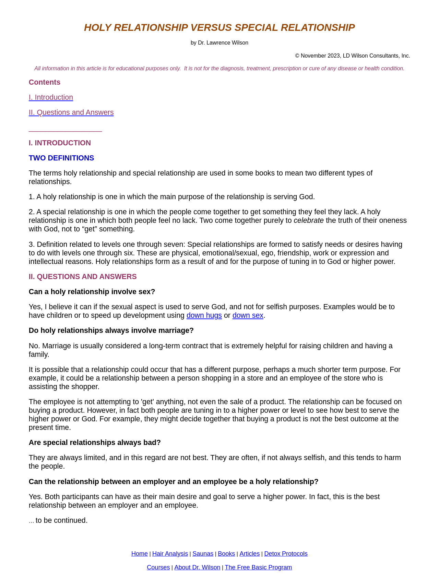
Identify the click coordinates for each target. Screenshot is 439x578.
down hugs (204, 315)
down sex (248, 315)
